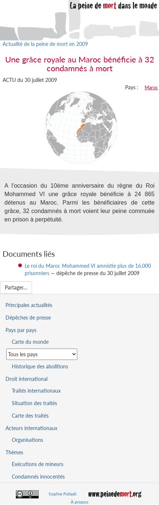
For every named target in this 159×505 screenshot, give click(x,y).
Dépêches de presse (28, 317)
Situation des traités (34, 403)
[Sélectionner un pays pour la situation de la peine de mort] (41, 354)
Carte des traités (30, 415)
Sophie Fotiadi (63, 494)
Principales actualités (29, 305)
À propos (79, 502)
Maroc (151, 87)
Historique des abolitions (40, 366)
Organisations (27, 440)
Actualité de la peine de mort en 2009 (45, 44)
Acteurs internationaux (31, 428)
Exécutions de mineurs (37, 464)
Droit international (26, 379)
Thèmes (14, 452)
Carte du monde (30, 342)
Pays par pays (21, 330)
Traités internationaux (36, 390)
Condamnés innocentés (38, 476)
